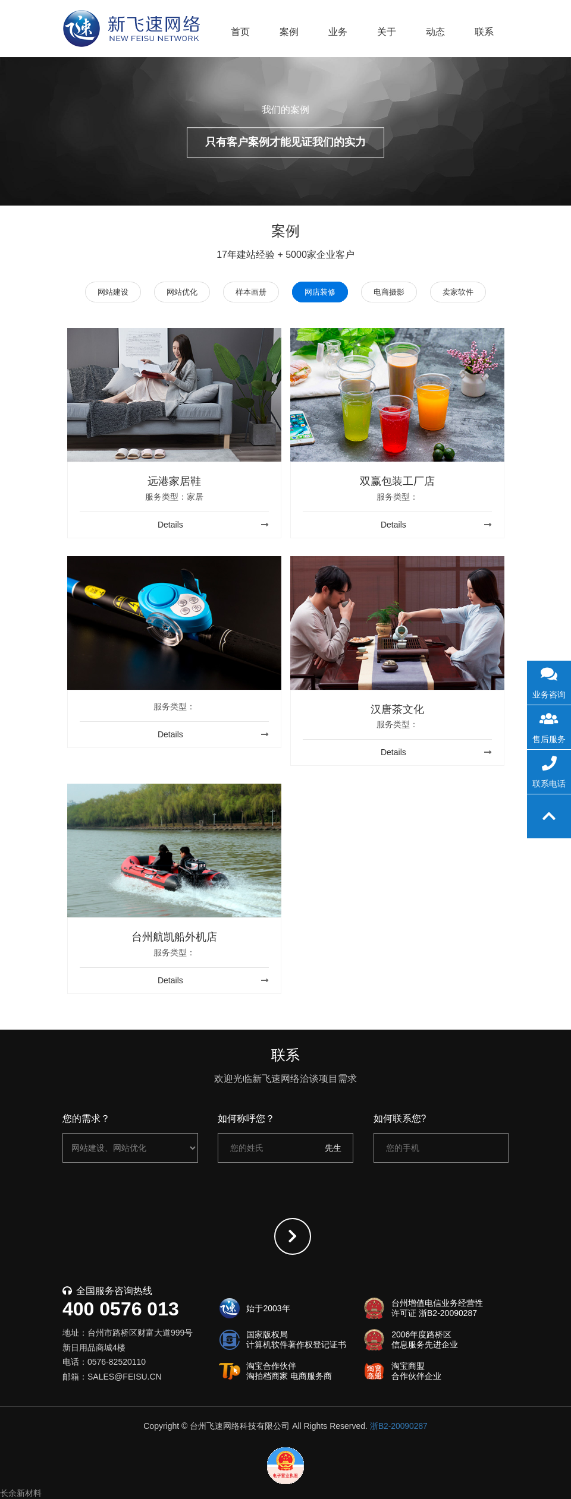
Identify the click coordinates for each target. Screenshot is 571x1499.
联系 (484, 32)
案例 (289, 32)
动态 (435, 32)
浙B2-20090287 (398, 1426)
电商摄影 (392, 292)
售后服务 (549, 724)
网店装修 (321, 292)
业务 (337, 32)
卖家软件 (463, 292)
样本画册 (249, 292)
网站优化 (178, 292)
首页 (240, 32)
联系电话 (549, 769)
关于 (386, 32)
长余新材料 (21, 1493)
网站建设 (107, 292)
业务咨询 (549, 680)
